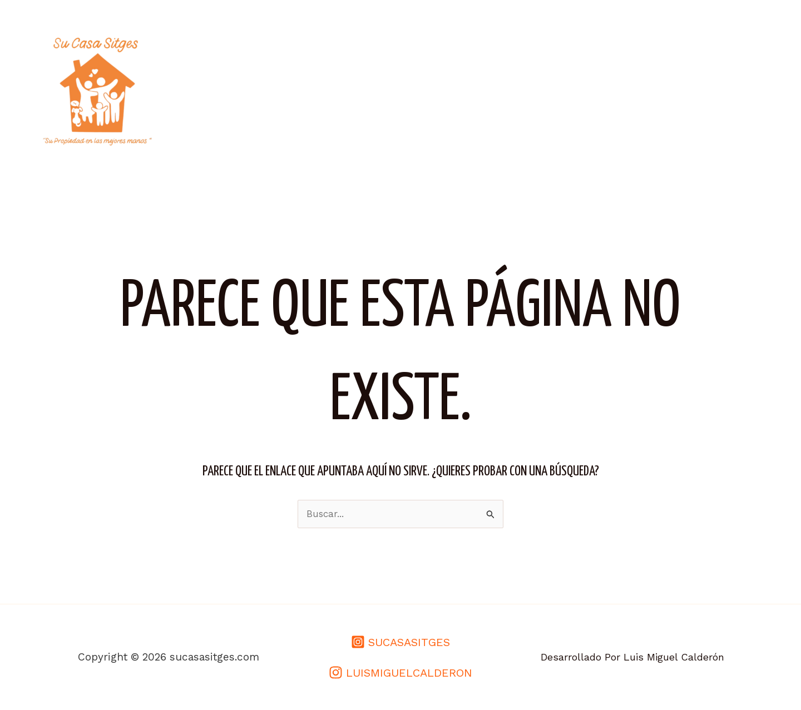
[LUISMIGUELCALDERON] (400, 672)
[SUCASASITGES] (400, 642)
